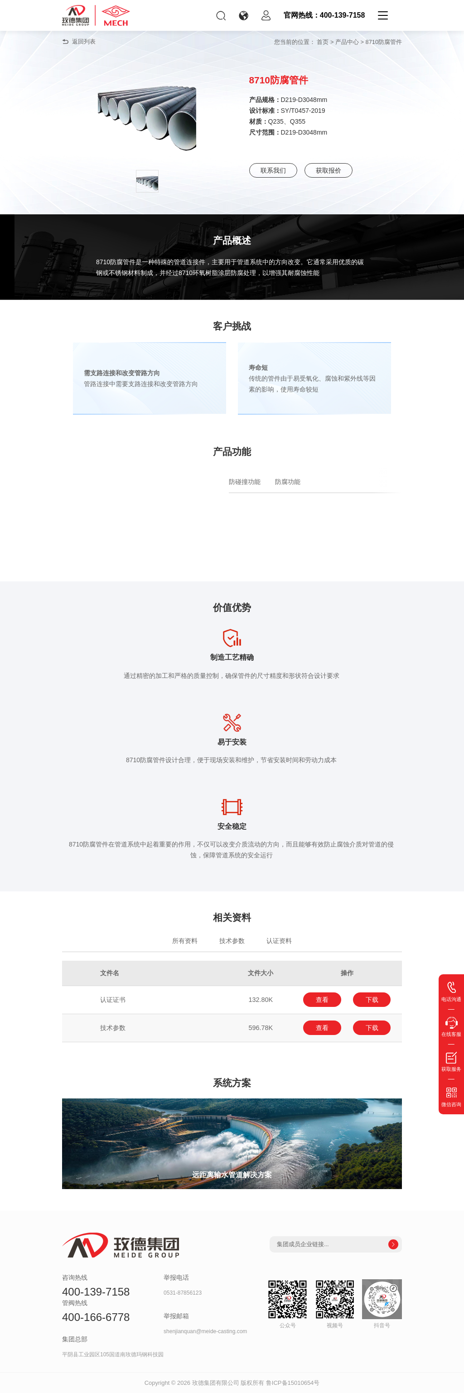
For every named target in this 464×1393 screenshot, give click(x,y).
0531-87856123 (183, 1293)
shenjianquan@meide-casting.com (205, 1331)
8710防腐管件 (384, 42)
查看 (322, 999)
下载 (372, 999)
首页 (323, 42)
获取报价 (328, 170)
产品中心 (347, 42)
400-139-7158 (96, 1292)
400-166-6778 (96, 1317)
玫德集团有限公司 (215, 1382)
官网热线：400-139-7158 (324, 15)
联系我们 (273, 170)
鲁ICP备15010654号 (293, 1382)
